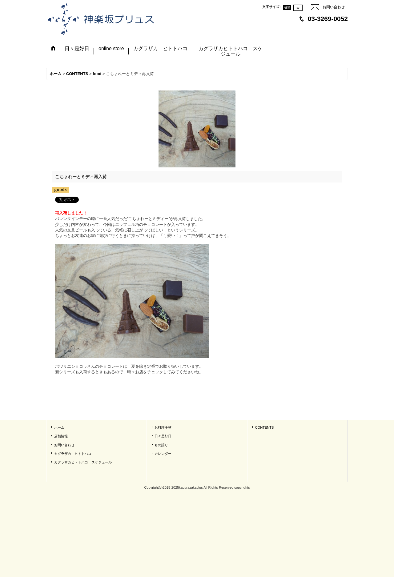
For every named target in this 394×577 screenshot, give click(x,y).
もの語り (161, 445)
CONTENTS (264, 427)
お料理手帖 (163, 427)
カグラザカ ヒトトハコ (72, 453)
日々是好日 (163, 436)
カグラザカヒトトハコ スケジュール (83, 462)
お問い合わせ (334, 7)
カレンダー (163, 453)
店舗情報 (61, 436)
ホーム (59, 427)
